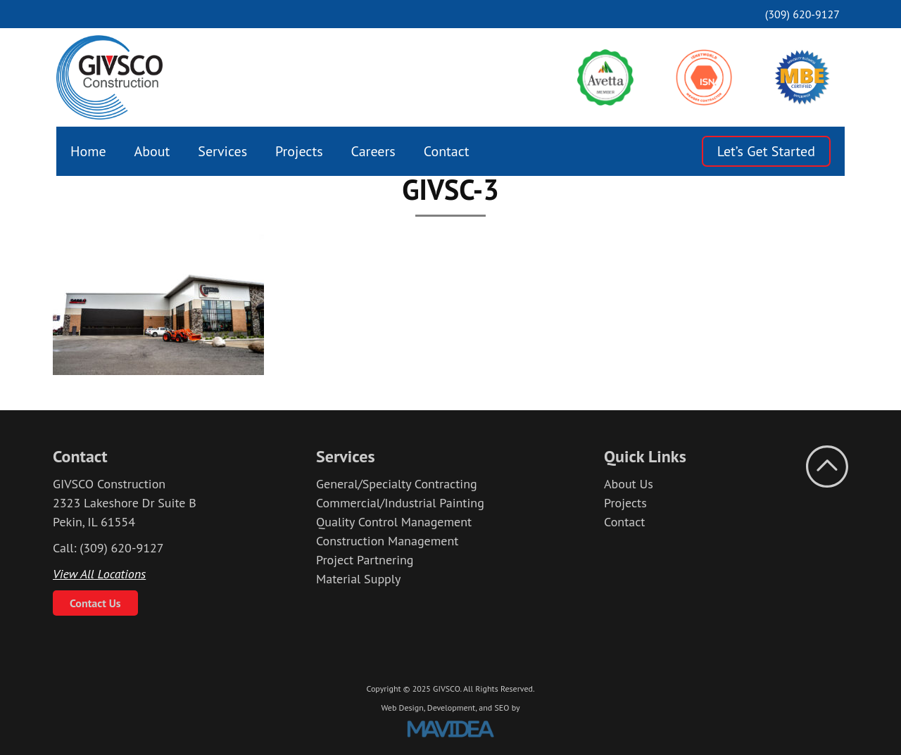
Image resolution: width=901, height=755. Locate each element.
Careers (373, 151)
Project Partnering (365, 560)
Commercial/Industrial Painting (400, 503)
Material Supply (358, 579)
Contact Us (95, 603)
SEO (501, 707)
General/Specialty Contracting (396, 484)
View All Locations (99, 574)
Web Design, (402, 707)
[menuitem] (88, 151)
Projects (299, 151)
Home (88, 151)
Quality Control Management (394, 522)
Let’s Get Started (766, 151)
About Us (628, 484)
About (152, 151)
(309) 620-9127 (802, 14)
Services (222, 151)
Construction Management (387, 541)
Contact (447, 151)
